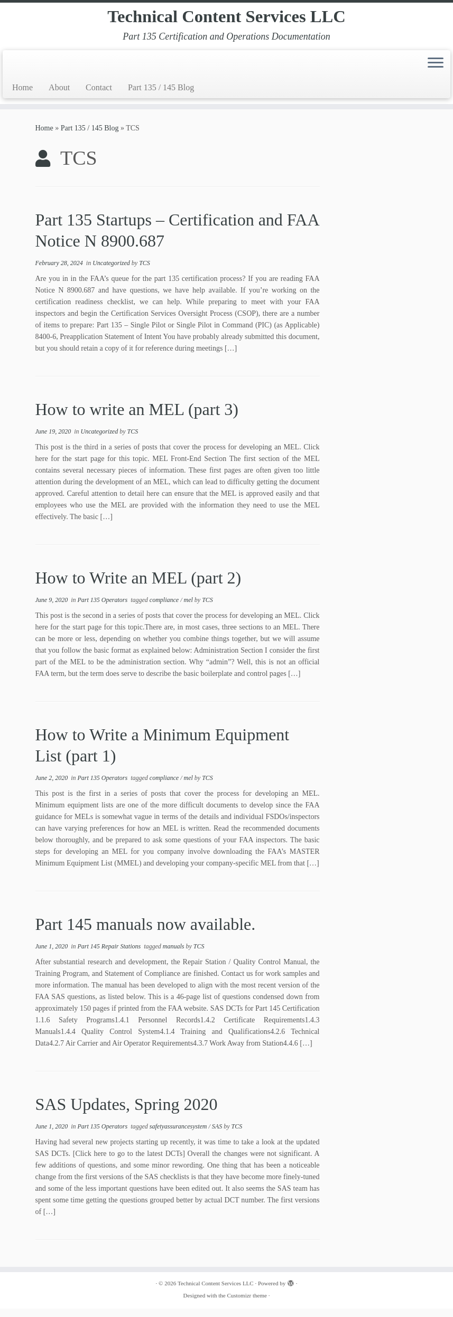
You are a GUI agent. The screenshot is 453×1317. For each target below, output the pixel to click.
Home (22, 95)
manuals (174, 954)
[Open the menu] (435, 72)
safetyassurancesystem (179, 1135)
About (59, 95)
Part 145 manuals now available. (145, 932)
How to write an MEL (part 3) (136, 417)
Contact (99, 95)
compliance (165, 608)
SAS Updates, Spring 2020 (126, 1112)
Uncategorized (112, 271)
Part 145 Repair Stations (110, 954)
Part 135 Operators (104, 608)
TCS (144, 271)
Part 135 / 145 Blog (161, 95)
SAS (218, 1135)
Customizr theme (246, 1304)
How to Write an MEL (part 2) (138, 586)
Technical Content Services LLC (226, 21)
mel (189, 608)
